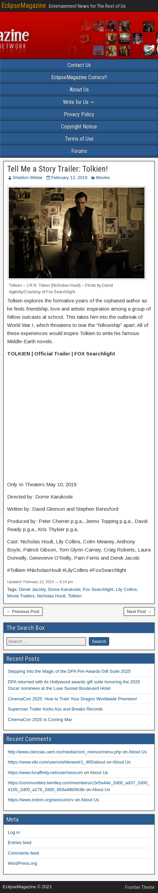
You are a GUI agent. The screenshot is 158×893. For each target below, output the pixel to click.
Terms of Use (79, 139)
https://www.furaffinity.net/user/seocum (45, 772)
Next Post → (139, 611)
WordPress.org (22, 863)
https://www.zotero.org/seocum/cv (41, 799)
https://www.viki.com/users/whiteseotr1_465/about (56, 762)
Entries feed (19, 842)
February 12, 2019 (69, 177)
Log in (14, 832)
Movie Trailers (21, 595)
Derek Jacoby (32, 589)
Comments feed (23, 853)
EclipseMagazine (23, 5)
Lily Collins (126, 589)
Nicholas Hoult (51, 595)
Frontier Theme (140, 887)
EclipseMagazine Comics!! (79, 77)
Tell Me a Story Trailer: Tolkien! (57, 169)
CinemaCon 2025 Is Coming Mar (40, 719)
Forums (79, 151)
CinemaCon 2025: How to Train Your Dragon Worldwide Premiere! (72, 698)
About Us (79, 89)
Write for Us (75, 102)
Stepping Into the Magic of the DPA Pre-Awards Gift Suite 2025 (69, 671)
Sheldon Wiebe (27, 177)
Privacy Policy (79, 114)
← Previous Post (22, 611)
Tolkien (74, 595)
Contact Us (79, 65)
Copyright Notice (79, 126)
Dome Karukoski (64, 589)
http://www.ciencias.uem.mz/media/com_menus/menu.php (64, 751)
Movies (103, 177)
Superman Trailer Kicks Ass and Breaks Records (55, 709)
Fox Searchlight (98, 589)
